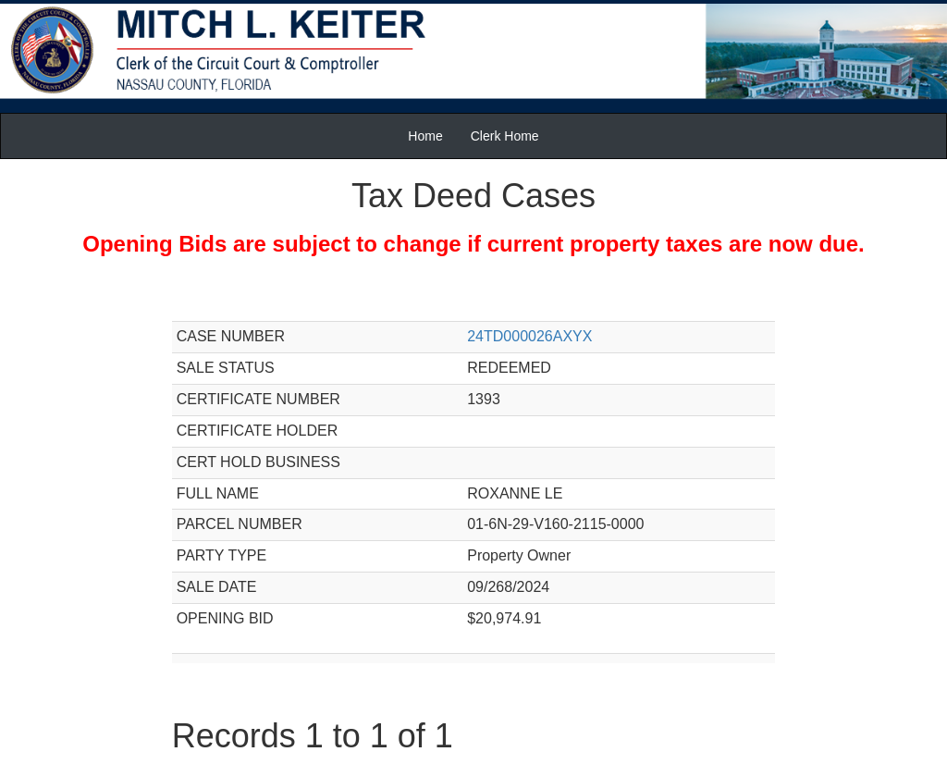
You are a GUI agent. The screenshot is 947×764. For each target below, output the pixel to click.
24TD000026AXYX (529, 336)
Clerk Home (505, 136)
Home (425, 136)
